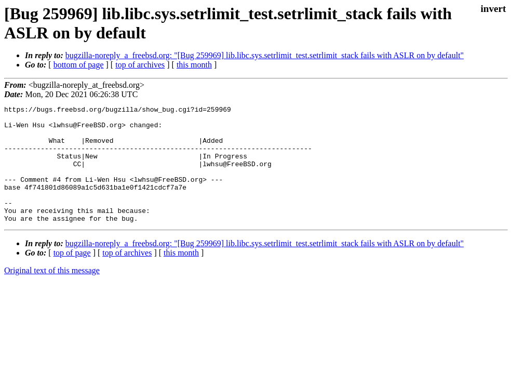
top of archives (140, 64)
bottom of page (78, 64)
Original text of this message (52, 293)
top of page (72, 276)
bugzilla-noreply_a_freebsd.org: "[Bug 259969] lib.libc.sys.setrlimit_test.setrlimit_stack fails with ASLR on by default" (264, 55)
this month (194, 64)
